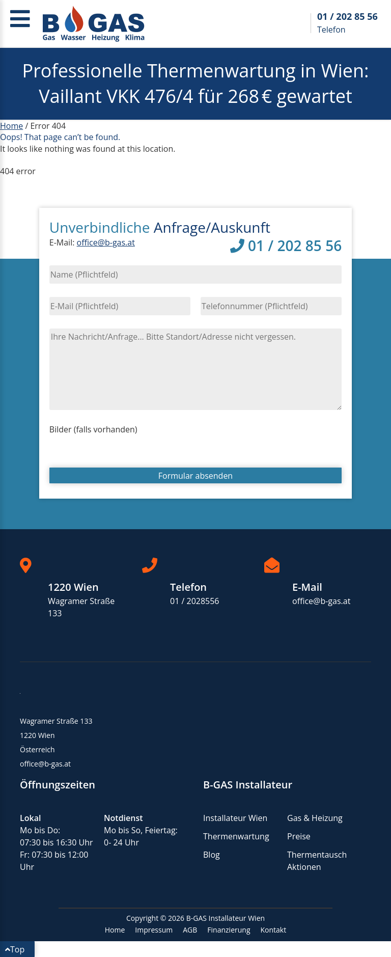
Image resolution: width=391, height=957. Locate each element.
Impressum (154, 930)
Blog (211, 854)
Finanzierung (228, 930)
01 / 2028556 (194, 601)
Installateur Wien (235, 818)
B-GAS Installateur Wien (225, 918)
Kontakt (274, 930)
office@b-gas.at (106, 242)
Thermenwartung (236, 836)
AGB (190, 930)
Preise (299, 836)
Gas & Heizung (315, 818)
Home (11, 125)
